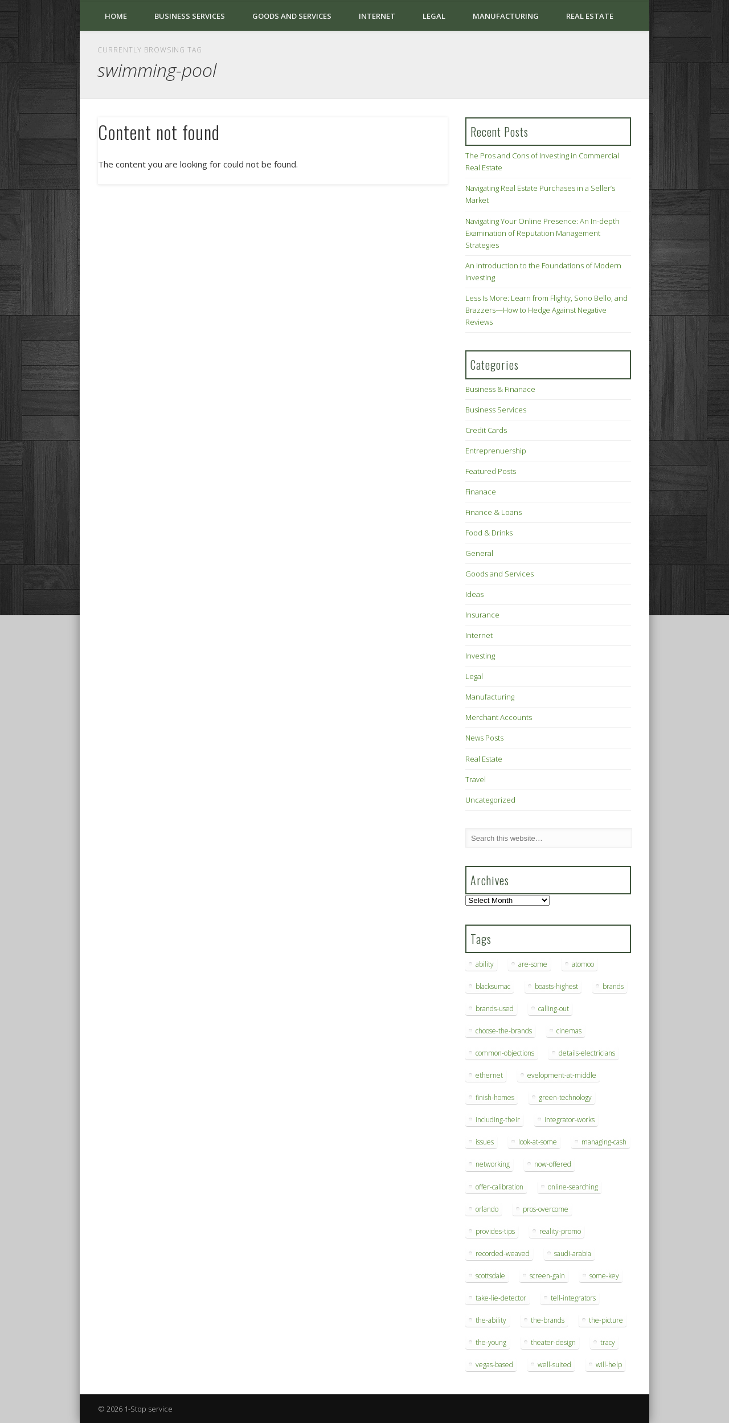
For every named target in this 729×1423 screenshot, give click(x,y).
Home (116, 16)
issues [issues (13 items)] (485, 1142)
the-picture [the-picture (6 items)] (606, 1320)
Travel (475, 779)
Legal (434, 16)
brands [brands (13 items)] (613, 986)
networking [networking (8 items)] (493, 1164)
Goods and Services (291, 16)
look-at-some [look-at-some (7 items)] (537, 1142)
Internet (377, 16)
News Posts (484, 738)
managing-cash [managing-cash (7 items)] (603, 1142)
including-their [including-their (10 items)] (498, 1120)
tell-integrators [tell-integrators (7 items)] (573, 1298)
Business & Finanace (500, 389)
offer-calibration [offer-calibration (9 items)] (499, 1187)
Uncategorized (490, 800)
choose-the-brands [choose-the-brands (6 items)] (504, 1031)
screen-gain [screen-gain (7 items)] (547, 1276)
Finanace (480, 491)
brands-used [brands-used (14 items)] (495, 1008)
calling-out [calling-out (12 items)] (553, 1008)
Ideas (474, 594)
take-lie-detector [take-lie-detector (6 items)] (501, 1298)
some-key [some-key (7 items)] (604, 1276)
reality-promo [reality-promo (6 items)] (560, 1231)
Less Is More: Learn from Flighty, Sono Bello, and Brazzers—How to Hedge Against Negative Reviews (546, 310)
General (479, 553)
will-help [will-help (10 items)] (609, 1364)
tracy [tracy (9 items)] (607, 1342)
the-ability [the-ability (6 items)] (491, 1320)
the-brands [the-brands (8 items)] (547, 1320)
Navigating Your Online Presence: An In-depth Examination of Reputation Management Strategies (542, 233)
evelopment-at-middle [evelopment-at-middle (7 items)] (561, 1075)
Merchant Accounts (498, 717)
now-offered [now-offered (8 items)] (552, 1164)
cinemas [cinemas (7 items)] (568, 1031)
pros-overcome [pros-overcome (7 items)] (545, 1209)
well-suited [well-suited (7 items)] (554, 1364)
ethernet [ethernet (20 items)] (489, 1075)
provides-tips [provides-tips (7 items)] (495, 1231)
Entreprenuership (495, 450)
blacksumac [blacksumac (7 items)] (493, 986)
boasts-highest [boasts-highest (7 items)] (556, 986)
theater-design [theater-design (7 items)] (553, 1342)
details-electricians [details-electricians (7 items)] (587, 1053)
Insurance (482, 615)
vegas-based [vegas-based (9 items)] (494, 1364)
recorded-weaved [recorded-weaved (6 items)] (503, 1253)
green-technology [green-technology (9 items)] (565, 1097)
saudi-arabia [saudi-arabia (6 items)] (572, 1253)
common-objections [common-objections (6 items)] (505, 1053)
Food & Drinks (489, 533)
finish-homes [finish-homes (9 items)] (495, 1097)
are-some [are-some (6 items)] (532, 964)
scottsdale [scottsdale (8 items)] (490, 1276)
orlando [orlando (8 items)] (487, 1209)
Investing (480, 656)
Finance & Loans (493, 512)
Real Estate (589, 16)
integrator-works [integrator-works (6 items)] (569, 1120)
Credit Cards (486, 430)
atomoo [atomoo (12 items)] (583, 964)
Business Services (189, 16)
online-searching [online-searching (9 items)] (573, 1187)
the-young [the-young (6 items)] (491, 1342)
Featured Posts (490, 471)
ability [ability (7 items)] (485, 964)
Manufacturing (506, 16)
